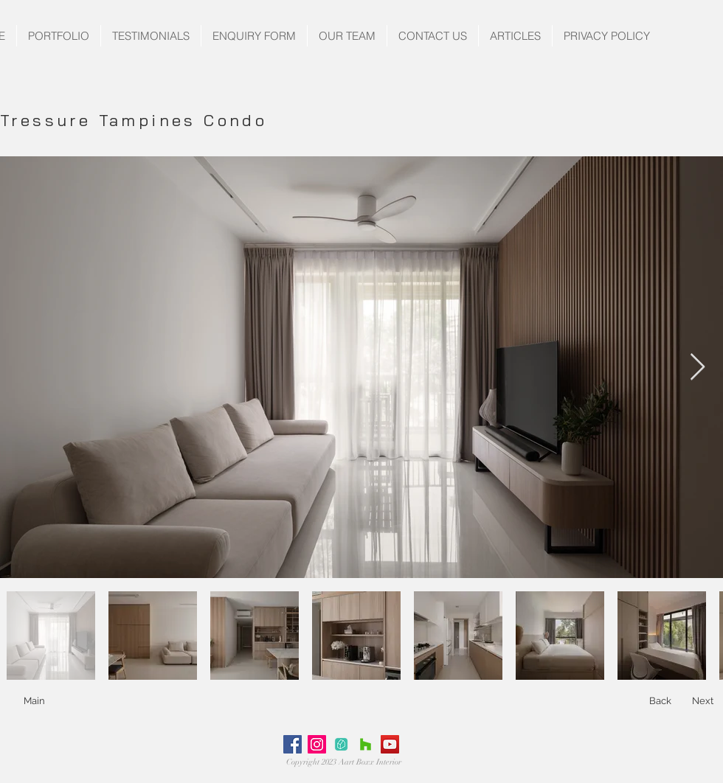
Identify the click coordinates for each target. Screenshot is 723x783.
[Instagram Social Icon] (317, 744)
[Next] (702, 701)
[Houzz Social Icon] (365, 744)
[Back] (660, 701)
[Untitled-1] (341, 744)
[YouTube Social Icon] (390, 744)
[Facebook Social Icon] (292, 744)
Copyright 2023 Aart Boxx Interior (343, 762)
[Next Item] (697, 367)
